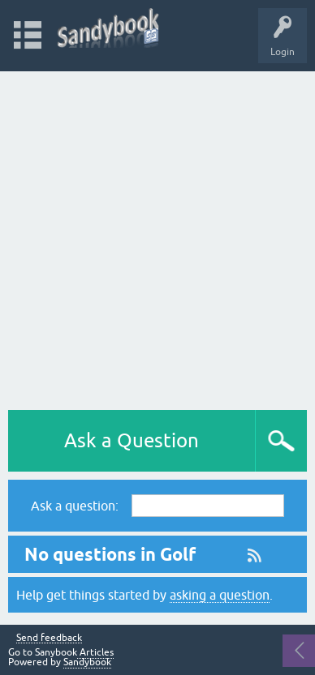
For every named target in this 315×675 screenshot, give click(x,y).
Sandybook (87, 662)
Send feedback (49, 638)
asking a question (220, 594)
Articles (95, 652)
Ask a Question (131, 440)
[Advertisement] (157, 236)
